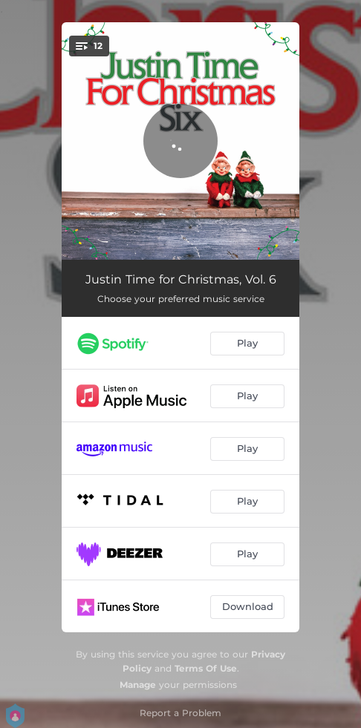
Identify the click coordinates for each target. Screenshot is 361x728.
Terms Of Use (206, 668)
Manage (138, 684)
